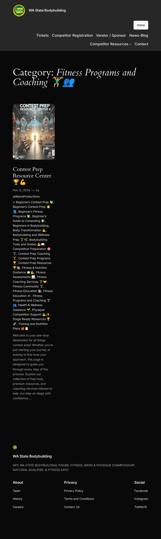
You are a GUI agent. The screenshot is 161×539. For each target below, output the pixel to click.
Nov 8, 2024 (21, 190)
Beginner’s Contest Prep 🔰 (34, 202)
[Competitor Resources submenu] (130, 44)
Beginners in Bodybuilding (30, 225)
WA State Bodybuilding (47, 10)
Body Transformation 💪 (29, 230)
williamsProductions (26, 196)
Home (141, 25)
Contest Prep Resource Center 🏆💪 (32, 175)
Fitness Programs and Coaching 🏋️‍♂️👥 (32, 300)
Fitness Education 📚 (27, 291)
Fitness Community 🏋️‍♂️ (28, 286)
